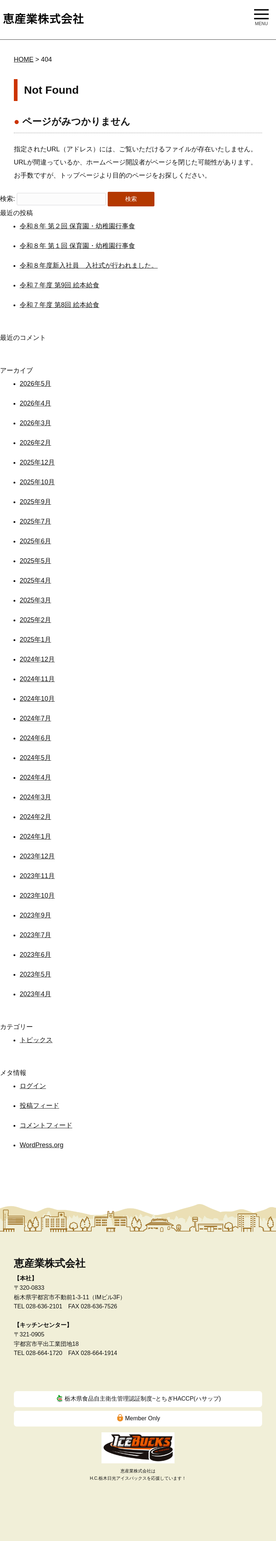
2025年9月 (35, 501)
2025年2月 (35, 620)
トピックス (36, 1040)
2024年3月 (35, 797)
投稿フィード (39, 1105)
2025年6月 (35, 541)
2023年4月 (35, 994)
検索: (7, 198)
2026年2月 (35, 442)
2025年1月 (35, 639)
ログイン (33, 1086)
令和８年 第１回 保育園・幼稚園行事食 (77, 245)
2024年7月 (35, 718)
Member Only (142, 1418)
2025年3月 (35, 600)
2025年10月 (37, 482)
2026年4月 (35, 403)
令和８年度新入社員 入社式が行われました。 (89, 265)
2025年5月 (35, 560)
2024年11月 (37, 679)
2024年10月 (37, 698)
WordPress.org (42, 1145)
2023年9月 (35, 915)
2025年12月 (37, 462)
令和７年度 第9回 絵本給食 (59, 285)
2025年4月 (35, 580)
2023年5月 (35, 974)
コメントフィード (46, 1125)
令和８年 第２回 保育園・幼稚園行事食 (77, 226)
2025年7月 (35, 521)
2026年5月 (35, 383)
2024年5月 (35, 757)
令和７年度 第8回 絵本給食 (59, 304)
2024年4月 (35, 777)
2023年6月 (35, 954)
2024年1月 (35, 836)
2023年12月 (37, 856)
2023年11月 (37, 876)
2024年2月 (35, 816)
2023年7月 (35, 935)
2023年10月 (37, 895)
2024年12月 (37, 659)
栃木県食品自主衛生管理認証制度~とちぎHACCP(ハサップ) (143, 1399)
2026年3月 (35, 423)
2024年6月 (35, 738)
